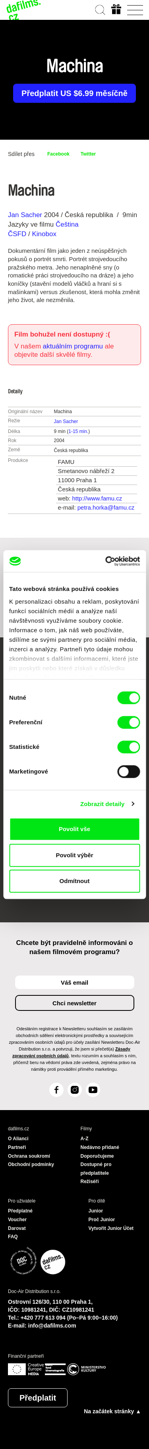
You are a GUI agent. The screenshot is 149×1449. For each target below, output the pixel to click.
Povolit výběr (74, 855)
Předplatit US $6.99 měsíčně (74, 93)
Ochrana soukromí (29, 1156)
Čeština (67, 224)
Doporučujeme (97, 1156)
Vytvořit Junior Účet (111, 1228)
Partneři (17, 1147)
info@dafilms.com (52, 1325)
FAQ (13, 1236)
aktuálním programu (73, 346)
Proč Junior (102, 1219)
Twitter (88, 154)
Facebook (58, 154)
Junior (96, 1211)
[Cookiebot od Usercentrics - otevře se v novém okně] (106, 561)
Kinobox (44, 234)
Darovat (17, 1228)
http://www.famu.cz (97, 498)
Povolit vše (74, 829)
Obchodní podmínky (31, 1164)
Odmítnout (75, 880)
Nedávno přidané (100, 1147)
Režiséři (90, 1181)
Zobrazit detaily (102, 804)
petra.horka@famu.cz (106, 507)
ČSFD (18, 234)
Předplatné (20, 1211)
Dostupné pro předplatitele (96, 1169)
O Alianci (18, 1138)
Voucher (17, 1219)
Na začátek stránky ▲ (112, 1411)
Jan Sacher (25, 215)
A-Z (85, 1138)
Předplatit (37, 1397)
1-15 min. (78, 431)
